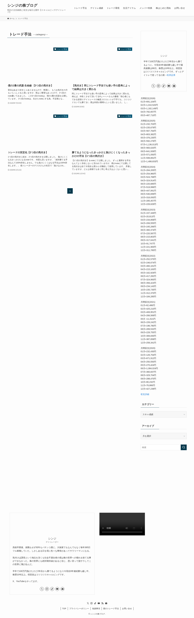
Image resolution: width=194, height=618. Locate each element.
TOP (64, 608)
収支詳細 (145, 394)
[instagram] (159, 86)
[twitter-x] (153, 86)
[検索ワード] (164, 447)
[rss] (102, 603)
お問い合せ (127, 608)
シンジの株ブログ (22, 5)
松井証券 (171, 75)
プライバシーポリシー (79, 608)
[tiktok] (164, 86)
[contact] (174, 86)
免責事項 (96, 608)
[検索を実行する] (184, 447)
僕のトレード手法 (111, 608)
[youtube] (169, 86)
